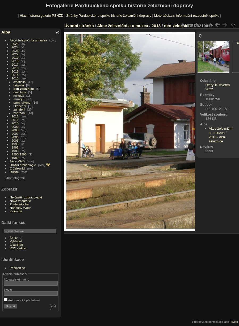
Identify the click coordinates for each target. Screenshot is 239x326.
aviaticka (20, 81)
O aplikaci (17, 244)
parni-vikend (22, 102)
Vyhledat (16, 241)
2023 (15, 50)
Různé (14, 171)
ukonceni (20, 106)
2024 (15, 47)
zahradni (20, 113)
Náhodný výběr (20, 207)
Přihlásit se (17, 267)
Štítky (14, 237)
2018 (15, 61)
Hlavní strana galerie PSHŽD (41, 16)
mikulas (19, 95)
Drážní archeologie (23, 165)
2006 (15, 137)
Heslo (8, 289)
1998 (15, 147)
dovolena (20, 92)
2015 (15, 71)
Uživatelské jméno (16, 279)
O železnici (17, 168)
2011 (15, 119)
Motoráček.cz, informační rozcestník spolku (186, 16)
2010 (15, 123)
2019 (15, 57)
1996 (15, 151)
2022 (15, 54)
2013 (15, 78)
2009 (15, 126)
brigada (19, 85)
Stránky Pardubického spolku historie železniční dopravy (108, 16)
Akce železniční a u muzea (28, 40)
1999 (15, 144)
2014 (15, 75)
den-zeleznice (24, 88)
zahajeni (19, 109)
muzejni (19, 99)
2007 (15, 133)
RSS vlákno (18, 248)
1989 (15, 157)
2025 (15, 43)
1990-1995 (19, 154)
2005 (15, 140)
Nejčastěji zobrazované (26, 197)
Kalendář (16, 211)
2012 (15, 116)
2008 (15, 130)
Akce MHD (17, 161)
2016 (15, 68)
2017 (15, 64)
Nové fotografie (20, 200)
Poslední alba (19, 204)
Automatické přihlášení (22, 300)
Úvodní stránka (79, 25)
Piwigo (234, 321)
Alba (5, 32)
